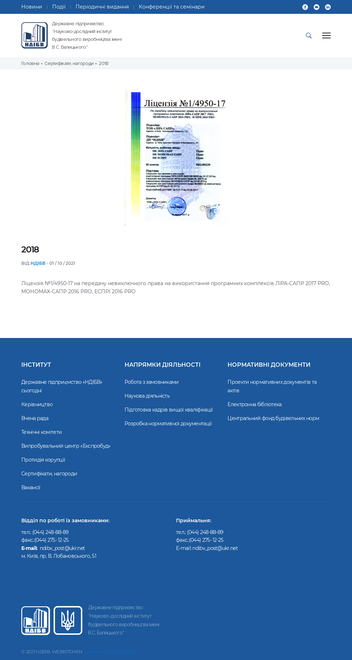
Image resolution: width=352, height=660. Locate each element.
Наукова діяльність (147, 396)
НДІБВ (38, 263)
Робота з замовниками (152, 382)
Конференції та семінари (172, 7)
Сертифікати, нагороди (49, 473)
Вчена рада (34, 418)
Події (59, 7)
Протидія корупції (43, 460)
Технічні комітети (41, 432)
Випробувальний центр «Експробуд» (66, 446)
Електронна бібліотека (254, 404)
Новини (31, 7)
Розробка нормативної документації (168, 423)
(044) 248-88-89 (205, 532)
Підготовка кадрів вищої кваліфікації (169, 410)
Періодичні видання (102, 7)
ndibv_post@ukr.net (215, 548)
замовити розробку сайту (111, 651)
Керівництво (37, 404)
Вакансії (30, 487)
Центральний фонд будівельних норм (273, 418)
